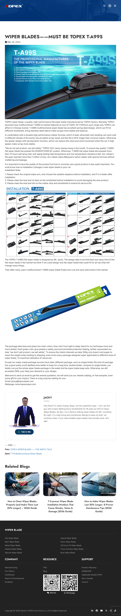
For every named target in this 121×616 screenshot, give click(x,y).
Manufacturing (11, 567)
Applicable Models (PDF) (92, 575)
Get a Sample (87, 578)
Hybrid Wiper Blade (68, 538)
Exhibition (9, 582)
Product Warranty (89, 567)
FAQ (45, 567)
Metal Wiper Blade (12, 545)
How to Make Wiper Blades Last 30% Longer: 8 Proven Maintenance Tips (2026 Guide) (98, 506)
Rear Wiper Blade (12, 542)
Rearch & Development (14, 578)
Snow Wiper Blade (68, 542)
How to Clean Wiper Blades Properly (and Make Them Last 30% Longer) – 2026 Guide (22, 505)
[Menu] (115, 6)
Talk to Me (24, 432)
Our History (9, 571)
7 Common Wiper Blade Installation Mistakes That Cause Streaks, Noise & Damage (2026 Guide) (60, 506)
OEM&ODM (86, 571)
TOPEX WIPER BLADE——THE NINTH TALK (31, 449)
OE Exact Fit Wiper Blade (70, 545)
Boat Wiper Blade (67, 552)
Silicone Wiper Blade (13, 552)
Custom (85, 582)
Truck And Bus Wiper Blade (71, 549)
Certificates (10, 575)
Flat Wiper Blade (12, 538)
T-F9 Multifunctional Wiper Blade (26, 453)
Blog (45, 571)
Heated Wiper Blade (13, 549)
